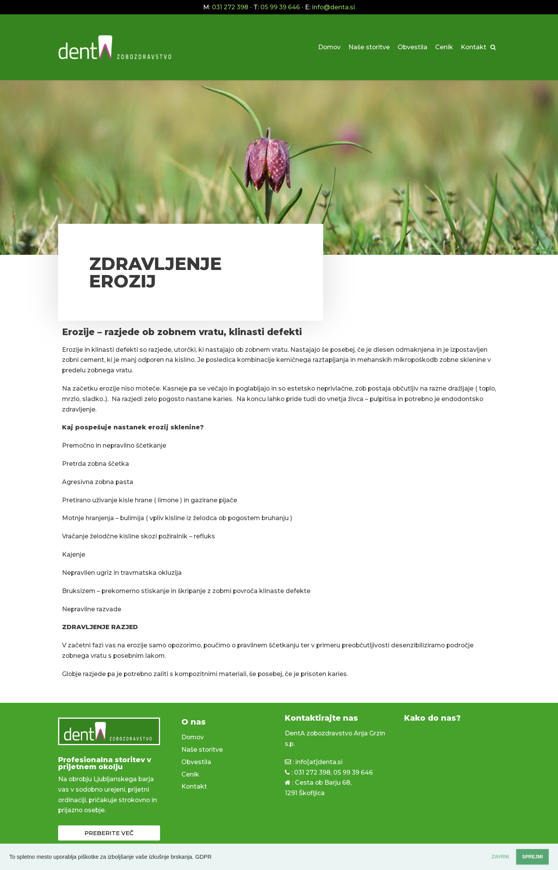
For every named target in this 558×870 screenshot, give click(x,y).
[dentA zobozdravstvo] (116, 47)
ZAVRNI (477, 857)
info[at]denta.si (319, 763)
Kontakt (473, 47)
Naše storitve (368, 47)
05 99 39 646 (354, 773)
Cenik (444, 47)
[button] (109, 834)
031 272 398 (312, 773)
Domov (327, 47)
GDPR (203, 857)
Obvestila (412, 47)
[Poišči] (493, 47)
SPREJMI (524, 857)
